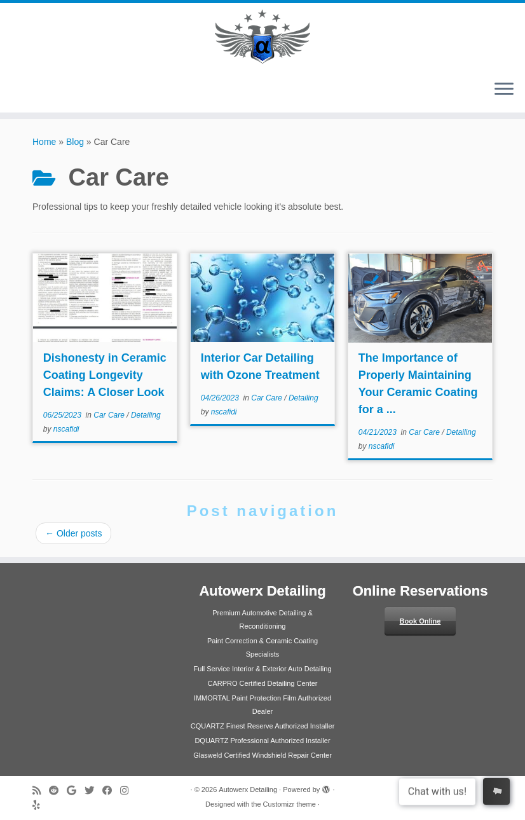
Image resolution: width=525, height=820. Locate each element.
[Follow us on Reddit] (58, 790)
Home (44, 142)
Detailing (146, 415)
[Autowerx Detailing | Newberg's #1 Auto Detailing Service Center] (262, 37)
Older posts (73, 533)
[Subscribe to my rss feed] (40, 790)
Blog (75, 142)
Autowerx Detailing (248, 789)
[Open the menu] (504, 89)
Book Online (420, 621)
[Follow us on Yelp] (40, 805)
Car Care (109, 415)
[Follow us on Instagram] (128, 790)
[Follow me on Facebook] (111, 790)
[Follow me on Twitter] (93, 790)
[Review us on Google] (76, 790)
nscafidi (66, 429)
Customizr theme (289, 804)
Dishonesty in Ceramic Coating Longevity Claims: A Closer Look (105, 375)
